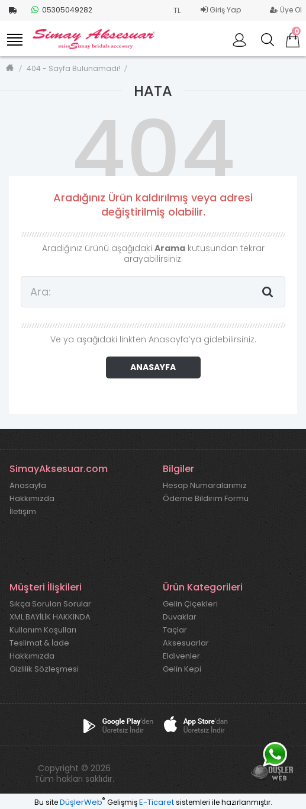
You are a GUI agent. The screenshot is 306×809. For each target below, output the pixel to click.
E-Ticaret (156, 802)
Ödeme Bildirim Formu (206, 498)
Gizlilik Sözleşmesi (44, 669)
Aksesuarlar (186, 643)
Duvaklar (180, 617)
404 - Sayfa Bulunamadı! (73, 68)
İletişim (22, 511)
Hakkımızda (31, 498)
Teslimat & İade (39, 643)
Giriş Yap (221, 10)
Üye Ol (286, 10)
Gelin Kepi (182, 669)
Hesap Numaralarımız (205, 485)
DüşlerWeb (81, 802)
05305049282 (61, 10)
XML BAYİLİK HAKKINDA (50, 617)
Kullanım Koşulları (42, 630)
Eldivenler (181, 656)
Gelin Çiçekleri (190, 604)
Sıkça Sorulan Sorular (50, 604)
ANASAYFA (153, 367)
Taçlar (175, 630)
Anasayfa (27, 485)
